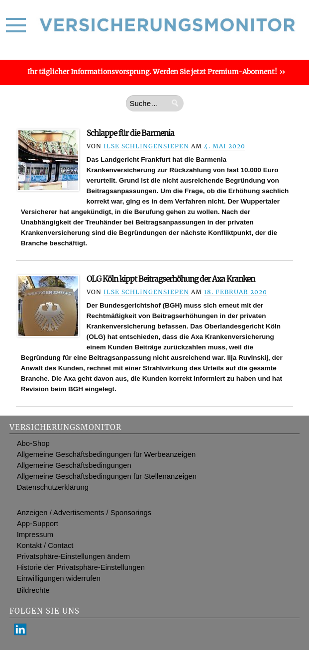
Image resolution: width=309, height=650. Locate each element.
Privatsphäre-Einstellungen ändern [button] (73, 556)
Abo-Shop (33, 443)
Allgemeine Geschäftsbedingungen (74, 465)
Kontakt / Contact (45, 545)
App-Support (37, 524)
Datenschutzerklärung (53, 487)
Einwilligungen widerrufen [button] (59, 578)
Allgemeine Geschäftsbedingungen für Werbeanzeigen (106, 454)
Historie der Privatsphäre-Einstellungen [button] (81, 567)
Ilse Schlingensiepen (146, 146)
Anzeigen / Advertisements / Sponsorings (84, 513)
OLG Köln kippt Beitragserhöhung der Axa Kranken (171, 279)
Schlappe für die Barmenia (130, 133)
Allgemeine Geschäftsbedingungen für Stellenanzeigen (107, 476)
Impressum (35, 535)
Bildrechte (33, 590)
